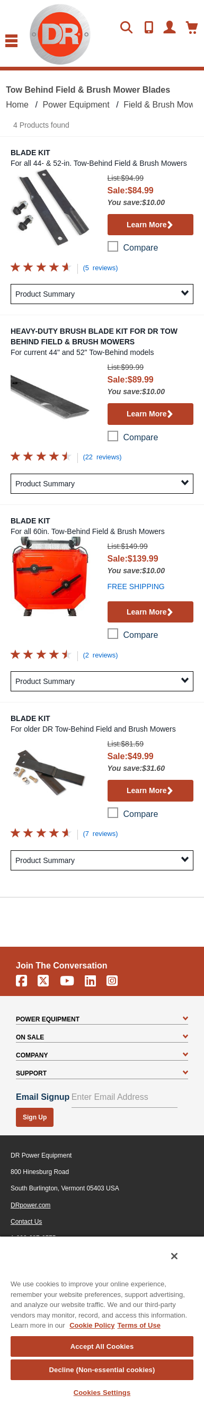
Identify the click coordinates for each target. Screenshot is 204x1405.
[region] (102, 1320)
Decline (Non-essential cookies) (102, 1370)
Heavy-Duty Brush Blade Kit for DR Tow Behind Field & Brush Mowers (94, 336)
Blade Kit (30, 152)
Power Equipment (75, 104)
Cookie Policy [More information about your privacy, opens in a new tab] (91, 1325)
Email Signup (42, 1096)
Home (17, 104)
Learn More (150, 225)
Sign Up (35, 1117)
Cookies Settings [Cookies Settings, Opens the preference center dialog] (102, 1393)
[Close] (174, 1256)
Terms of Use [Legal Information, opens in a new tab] (138, 1325)
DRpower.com (30, 1205)
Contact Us (26, 1221)
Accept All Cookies (102, 1346)
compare (140, 247)
